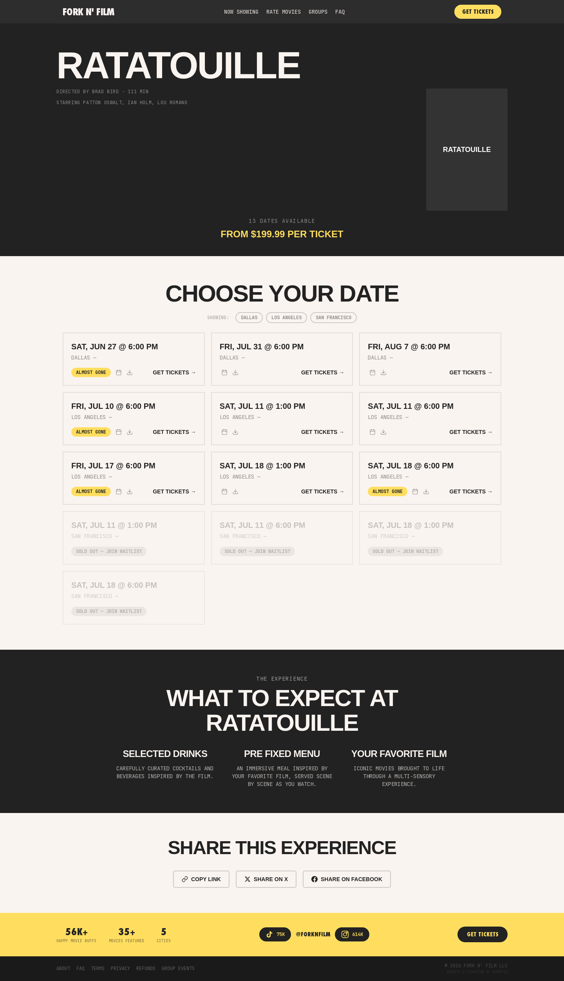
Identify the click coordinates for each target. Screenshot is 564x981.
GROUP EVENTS (178, 968)
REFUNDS (145, 968)
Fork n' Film (88, 12)
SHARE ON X (266, 879)
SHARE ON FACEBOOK (346, 879)
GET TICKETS (478, 11)
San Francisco (333, 317)
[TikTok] (275, 934)
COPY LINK (201, 879)
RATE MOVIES (283, 11)
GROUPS (318, 11)
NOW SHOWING (241, 11)
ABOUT (63, 968)
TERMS (98, 968)
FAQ (340, 11)
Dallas (249, 317)
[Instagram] (352, 934)
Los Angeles (286, 317)
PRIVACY (120, 968)
